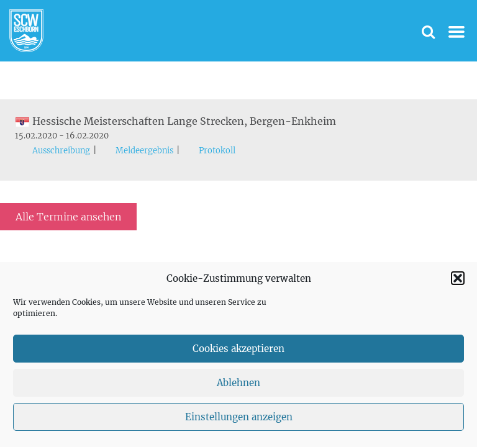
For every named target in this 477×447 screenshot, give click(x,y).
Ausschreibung (61, 150)
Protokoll (217, 150)
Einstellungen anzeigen (239, 417)
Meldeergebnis (144, 150)
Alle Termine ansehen (68, 216)
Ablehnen (238, 383)
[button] (458, 278)
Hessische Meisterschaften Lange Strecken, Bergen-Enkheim (175, 121)
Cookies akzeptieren (238, 348)
